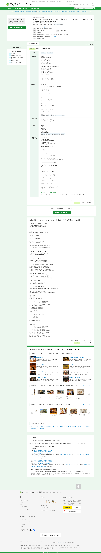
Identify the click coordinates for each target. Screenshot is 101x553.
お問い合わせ (22, 524)
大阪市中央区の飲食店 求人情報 (47, 426)
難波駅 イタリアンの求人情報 (37, 428)
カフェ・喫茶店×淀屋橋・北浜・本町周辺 (43, 451)
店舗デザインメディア (29, 548)
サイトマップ (41, 541)
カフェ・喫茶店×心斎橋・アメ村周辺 (42, 453)
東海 (44, 492)
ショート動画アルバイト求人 (52, 548)
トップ (9, 11)
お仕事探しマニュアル (45, 505)
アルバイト (10, 13)
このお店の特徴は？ (32, 43)
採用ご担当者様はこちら (51, 535)
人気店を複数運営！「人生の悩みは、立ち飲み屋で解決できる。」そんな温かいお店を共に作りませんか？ (80, 373)
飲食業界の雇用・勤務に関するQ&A (48, 510)
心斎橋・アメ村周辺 (36, 456)
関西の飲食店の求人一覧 (19, 11)
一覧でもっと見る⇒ (87, 386)
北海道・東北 (52, 492)
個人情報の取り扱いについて (32, 541)
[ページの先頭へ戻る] (78, 486)
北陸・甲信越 (59, 492)
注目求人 (26, 8)
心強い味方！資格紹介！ (46, 507)
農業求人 (39, 548)
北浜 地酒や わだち (40, 371)
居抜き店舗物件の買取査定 (41, 547)
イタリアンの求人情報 (72, 426)
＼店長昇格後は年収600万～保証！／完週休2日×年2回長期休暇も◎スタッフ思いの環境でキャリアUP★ (47, 380)
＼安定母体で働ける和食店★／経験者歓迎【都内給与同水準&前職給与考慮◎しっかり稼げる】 (47, 367)
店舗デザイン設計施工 (53, 545)
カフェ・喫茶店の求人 (61, 426)
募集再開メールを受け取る (17, 27)
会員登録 (67, 507)
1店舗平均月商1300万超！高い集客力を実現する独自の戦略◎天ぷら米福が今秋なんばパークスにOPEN (80, 360)
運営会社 (21, 526)
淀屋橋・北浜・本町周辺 (83, 454)
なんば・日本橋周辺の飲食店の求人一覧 (44, 11)
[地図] (54, 36)
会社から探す (35, 8)
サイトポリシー (23, 541)
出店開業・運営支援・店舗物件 (36, 545)
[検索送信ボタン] (93, 8)
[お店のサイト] (41, 26)
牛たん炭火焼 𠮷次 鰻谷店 (41, 377)
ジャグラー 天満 (72, 371)
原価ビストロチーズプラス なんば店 (84, 11)
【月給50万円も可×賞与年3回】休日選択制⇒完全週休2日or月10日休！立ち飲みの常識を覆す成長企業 (80, 367)
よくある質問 (27, 521)
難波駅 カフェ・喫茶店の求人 (84, 426)
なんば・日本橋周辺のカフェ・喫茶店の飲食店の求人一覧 (65, 11)
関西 (13, 11)
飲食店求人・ (67, 545)
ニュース (21, 521)
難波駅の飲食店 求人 (34, 426)
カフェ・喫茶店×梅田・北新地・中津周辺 (43, 450)
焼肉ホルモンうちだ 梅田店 (74, 377)
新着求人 (10, 8)
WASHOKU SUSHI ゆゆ (40, 364)
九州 (47, 492)
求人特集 (18, 8)
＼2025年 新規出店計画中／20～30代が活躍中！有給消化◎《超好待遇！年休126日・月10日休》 (47, 373)
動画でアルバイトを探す (25, 509)
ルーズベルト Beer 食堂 (73, 364)
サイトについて (23, 519)
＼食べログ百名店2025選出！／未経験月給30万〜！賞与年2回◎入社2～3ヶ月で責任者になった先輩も (80, 380)
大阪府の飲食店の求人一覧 (31, 11)
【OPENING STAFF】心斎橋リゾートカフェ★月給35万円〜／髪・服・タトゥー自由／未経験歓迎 (46, 360)
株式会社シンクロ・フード (59, 542)
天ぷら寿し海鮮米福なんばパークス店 (76, 357)
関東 (37, 492)
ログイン (77, 507)
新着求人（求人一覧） (24, 500)
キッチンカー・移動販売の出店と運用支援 (60, 547)
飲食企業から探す (23, 506)
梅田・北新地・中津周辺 (65, 454)
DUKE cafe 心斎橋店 (40, 357)
